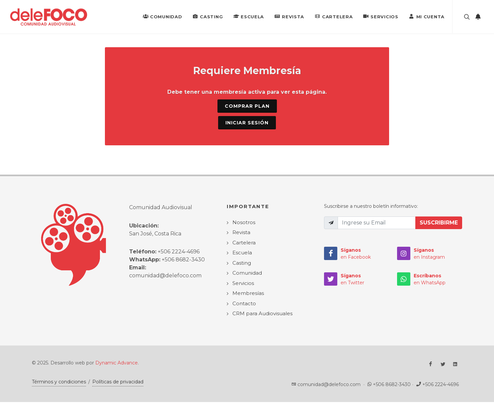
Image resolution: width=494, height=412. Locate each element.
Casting (208, 16)
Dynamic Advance (116, 363)
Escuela (248, 16)
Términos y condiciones (59, 382)
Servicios (380, 16)
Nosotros (243, 222)
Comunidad (162, 16)
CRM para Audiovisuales (262, 313)
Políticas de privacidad (117, 382)
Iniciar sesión (247, 123)
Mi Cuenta (427, 16)
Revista (289, 16)
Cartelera (334, 16)
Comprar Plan (247, 106)
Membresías (248, 293)
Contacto (244, 303)
